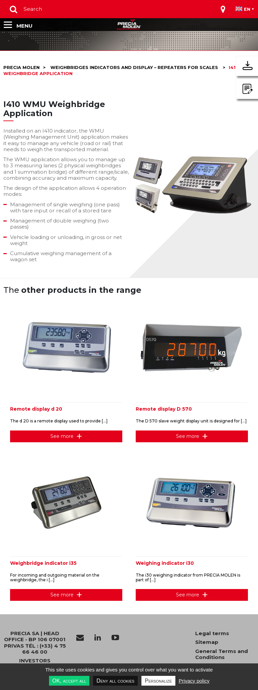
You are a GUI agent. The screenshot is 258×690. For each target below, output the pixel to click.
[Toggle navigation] (223, 9)
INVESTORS (34, 661)
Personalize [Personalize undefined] (158, 681)
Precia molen (21, 67)
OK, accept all (69, 681)
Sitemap (206, 642)
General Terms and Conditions (221, 654)
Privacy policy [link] (194, 681)
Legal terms (212, 633)
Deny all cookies (115, 681)
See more (62, 436)
